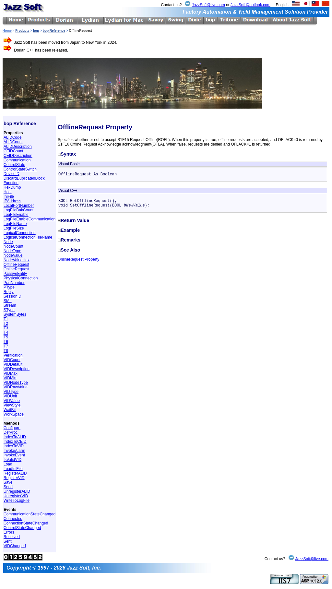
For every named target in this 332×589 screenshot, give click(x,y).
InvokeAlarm (14, 450)
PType (9, 287)
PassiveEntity (15, 273)
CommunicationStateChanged (29, 514)
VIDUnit (10, 396)
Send (8, 487)
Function (11, 183)
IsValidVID (12, 459)
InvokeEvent (14, 455)
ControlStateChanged (22, 527)
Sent (8, 541)
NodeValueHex (17, 260)
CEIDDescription (18, 155)
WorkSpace (14, 414)
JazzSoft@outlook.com (250, 5)
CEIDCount (13, 151)
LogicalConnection (20, 232)
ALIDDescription (18, 146)
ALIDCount (13, 142)
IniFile (9, 196)
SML (8, 301)
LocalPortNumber (19, 205)
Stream (10, 305)
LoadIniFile (13, 468)
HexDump (12, 187)
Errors (9, 532)
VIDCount (12, 360)
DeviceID (11, 173)
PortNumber (14, 282)
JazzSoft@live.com (208, 5)
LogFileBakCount (18, 210)
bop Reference (54, 30)
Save (8, 482)
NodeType (12, 251)
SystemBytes (15, 314)
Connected (13, 518)
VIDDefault (13, 364)
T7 (6, 346)
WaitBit (10, 409)
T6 (6, 341)
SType (9, 310)
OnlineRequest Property (78, 259)
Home (7, 30)
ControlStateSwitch (20, 169)
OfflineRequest (16, 264)
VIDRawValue (16, 387)
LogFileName (15, 223)
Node (8, 242)
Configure (12, 428)
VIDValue (12, 400)
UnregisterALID (17, 491)
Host (8, 192)
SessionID (12, 296)
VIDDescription (17, 369)
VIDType (11, 391)
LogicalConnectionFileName (28, 237)
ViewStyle (12, 405)
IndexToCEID (15, 441)
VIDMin (10, 378)
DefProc (11, 432)
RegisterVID (14, 478)
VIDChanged (15, 546)
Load (8, 464)
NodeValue (13, 255)
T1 (6, 319)
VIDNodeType (16, 382)
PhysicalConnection (21, 278)
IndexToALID (15, 437)
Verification (13, 355)
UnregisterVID (16, 496)
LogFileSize (14, 228)
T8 (6, 350)
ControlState (14, 164)
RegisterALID (15, 473)
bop (36, 30)
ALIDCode (12, 137)
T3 (6, 328)
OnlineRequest (16, 269)
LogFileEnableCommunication (29, 219)
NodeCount (13, 246)
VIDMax (11, 373)
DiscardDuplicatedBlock (24, 178)
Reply (9, 291)
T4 (6, 332)
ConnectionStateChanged (26, 523)
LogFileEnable (16, 214)
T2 (6, 323)
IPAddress (12, 201)
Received (12, 537)
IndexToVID (14, 446)
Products (22, 30)
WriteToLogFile (17, 500)
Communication (17, 160)
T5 (6, 337)
